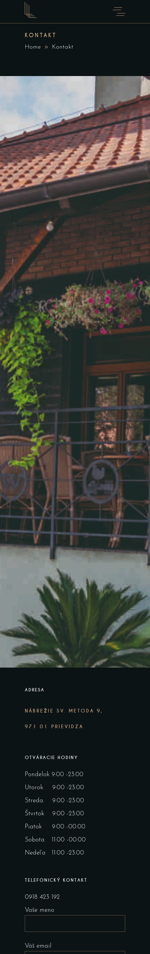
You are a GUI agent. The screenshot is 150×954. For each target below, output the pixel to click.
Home (33, 47)
